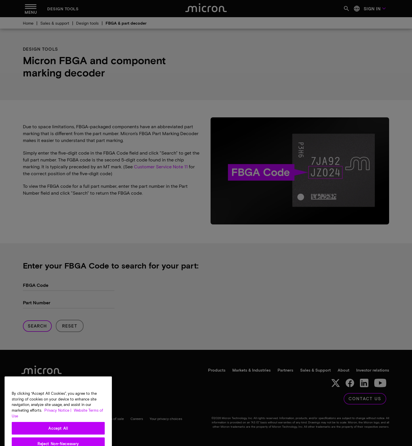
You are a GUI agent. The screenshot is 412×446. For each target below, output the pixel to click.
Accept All (58, 435)
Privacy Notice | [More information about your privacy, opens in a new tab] (57, 417)
